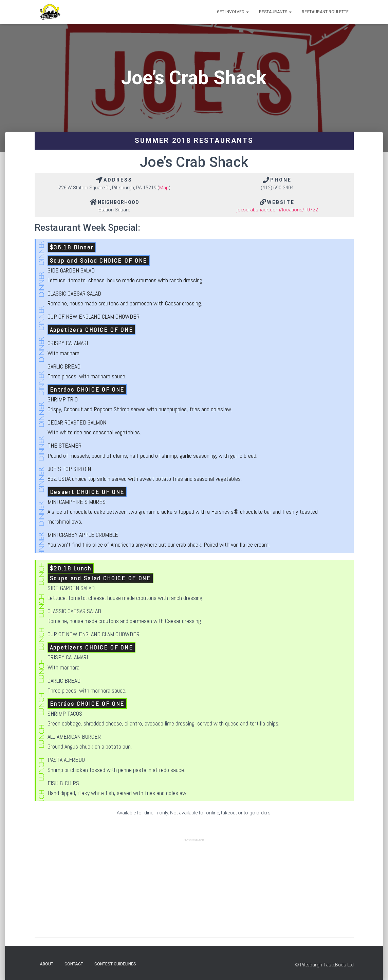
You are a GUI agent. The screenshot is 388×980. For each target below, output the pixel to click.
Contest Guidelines (115, 964)
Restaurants (275, 12)
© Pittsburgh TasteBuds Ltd (324, 964)
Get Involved (233, 12)
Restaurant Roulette (325, 12)
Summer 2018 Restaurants (194, 140)
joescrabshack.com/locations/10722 (277, 209)
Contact (73, 964)
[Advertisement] (194, 890)
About (46, 964)
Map (164, 187)
